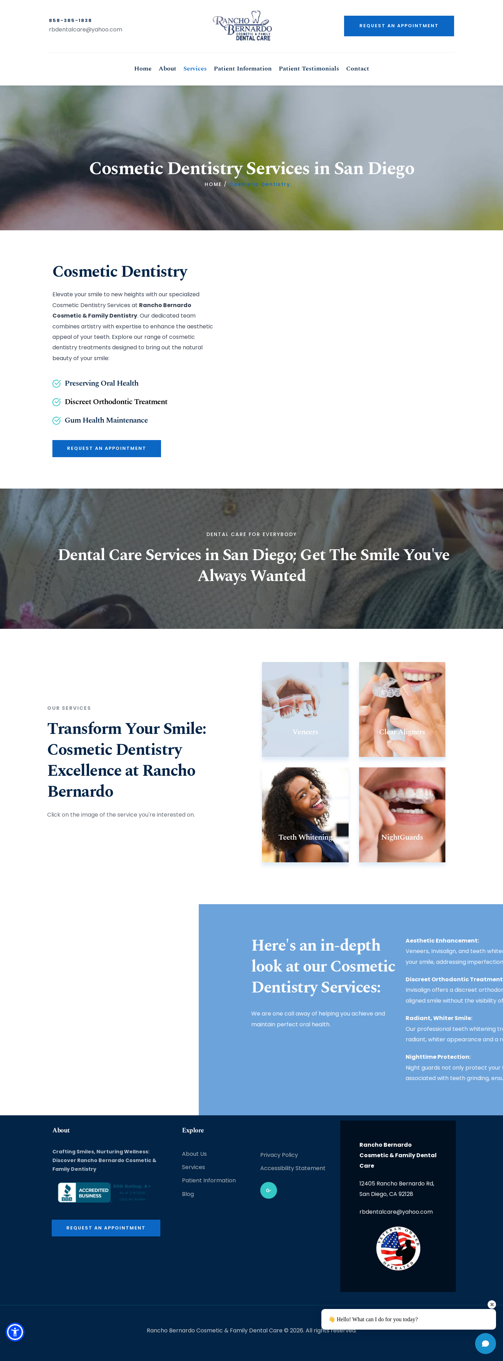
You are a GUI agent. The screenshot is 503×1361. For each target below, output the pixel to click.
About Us (194, 1154)
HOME (213, 184)
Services (193, 1167)
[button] (16, 1330)
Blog (188, 1194)
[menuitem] (142, 69)
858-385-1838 (70, 20)
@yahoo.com (104, 29)
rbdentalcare (67, 29)
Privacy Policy (279, 1155)
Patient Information (209, 1180)
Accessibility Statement (293, 1168)
